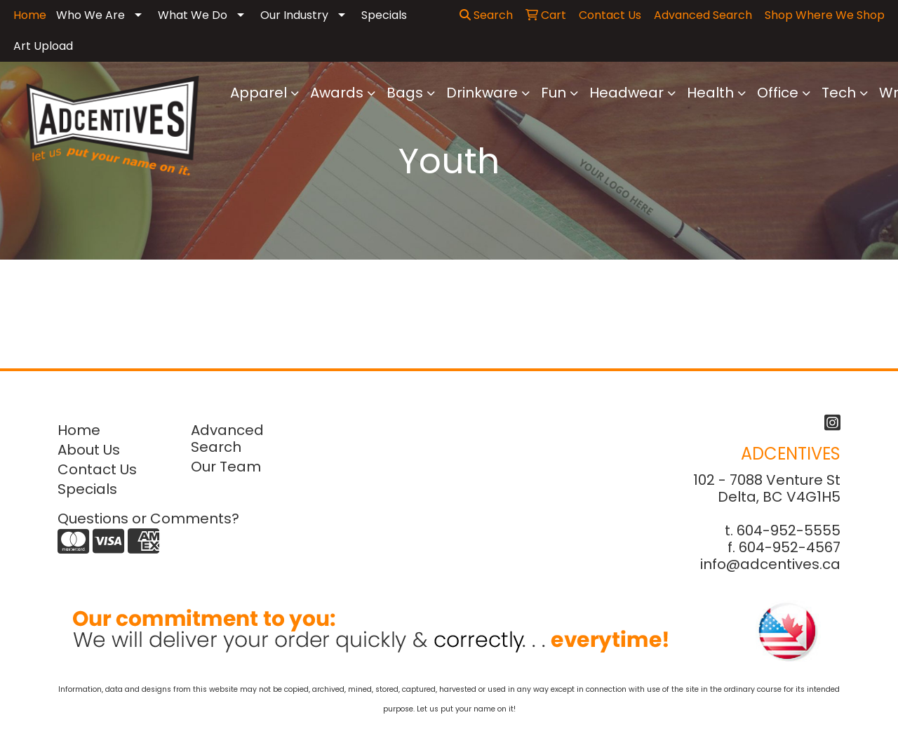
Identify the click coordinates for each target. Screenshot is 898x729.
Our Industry (294, 15)
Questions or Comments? (148, 518)
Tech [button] (839, 92)
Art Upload (43, 46)
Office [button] (777, 92)
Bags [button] (405, 92)
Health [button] (710, 92)
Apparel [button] (258, 92)
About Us (89, 450)
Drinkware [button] (482, 92)
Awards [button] (336, 92)
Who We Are (90, 15)
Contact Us (97, 469)
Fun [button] (553, 92)
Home (79, 430)
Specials (384, 15)
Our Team (226, 466)
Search (486, 15)
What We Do (192, 15)
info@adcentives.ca (770, 564)
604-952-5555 (788, 530)
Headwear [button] (626, 92)
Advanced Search (227, 438)
